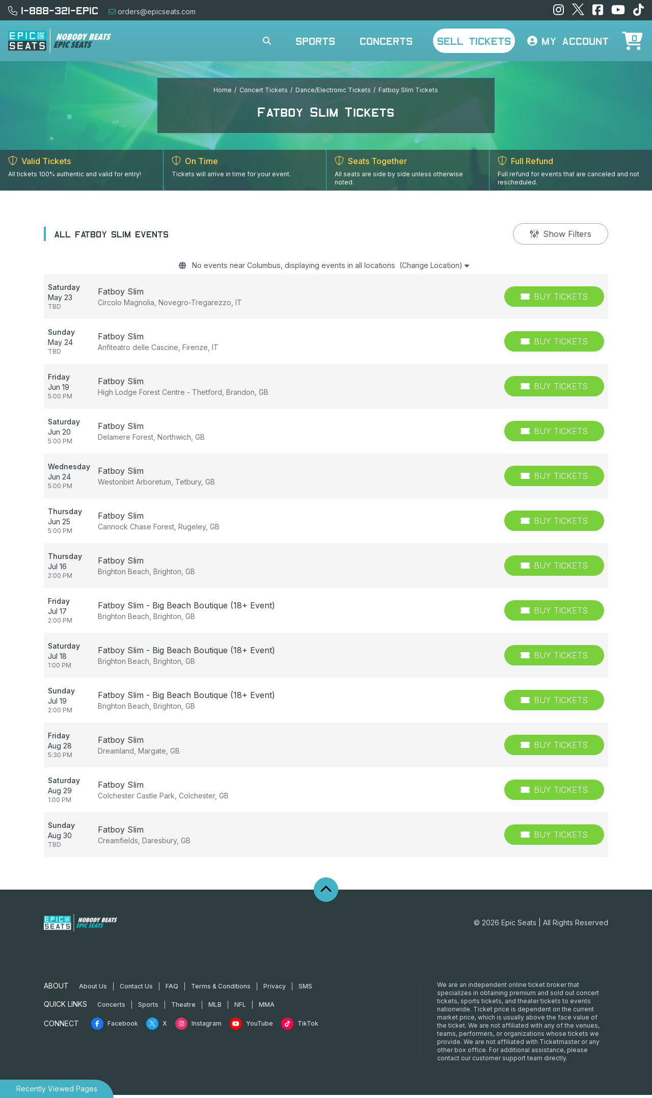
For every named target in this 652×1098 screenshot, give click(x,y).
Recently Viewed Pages (56, 1088)
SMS (305, 989)
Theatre (183, 1007)
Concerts (386, 41)
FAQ (172, 989)
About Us (93, 989)
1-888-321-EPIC (53, 10)
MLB (215, 1007)
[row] (326, 299)
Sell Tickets (474, 41)
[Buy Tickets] (554, 299)
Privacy (274, 989)
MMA (267, 1007)
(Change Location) (448, 267)
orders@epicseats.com (152, 11)
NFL (240, 1007)
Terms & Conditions (221, 989)
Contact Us (136, 989)
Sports (315, 41)
